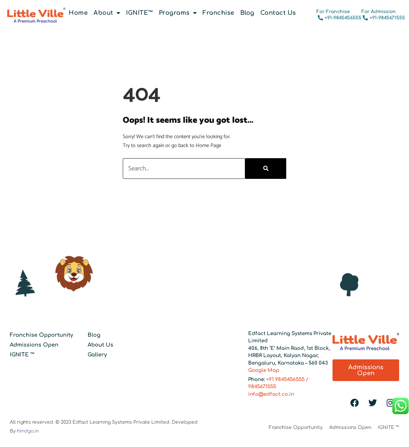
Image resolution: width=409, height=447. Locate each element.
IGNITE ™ (22, 355)
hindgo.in (28, 431)
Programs (178, 13)
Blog (247, 13)
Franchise (218, 13)
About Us (100, 345)
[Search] (265, 168)
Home (78, 13)
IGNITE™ (139, 13)
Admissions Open (34, 345)
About (107, 13)
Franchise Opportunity (41, 335)
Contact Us (278, 13)
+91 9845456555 (285, 379)
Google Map (263, 370)
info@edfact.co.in (271, 394)
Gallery (97, 355)
